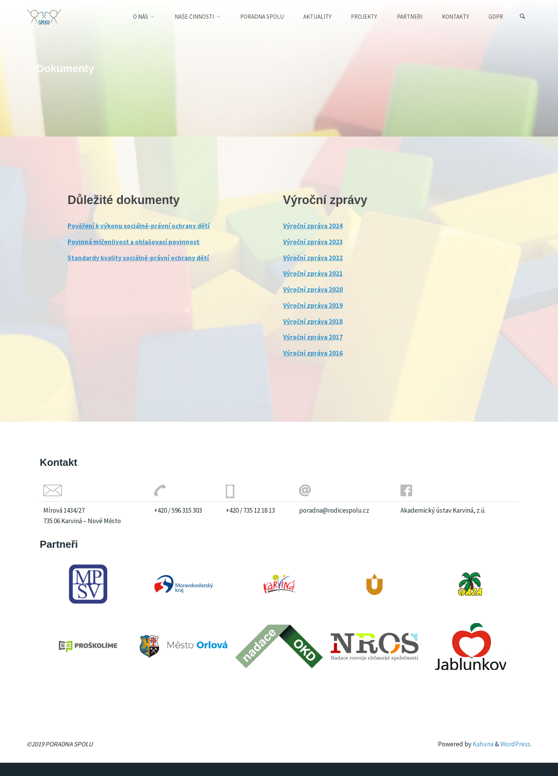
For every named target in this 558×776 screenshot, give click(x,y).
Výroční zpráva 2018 (313, 321)
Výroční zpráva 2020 (313, 289)
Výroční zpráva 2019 (313, 305)
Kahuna (482, 744)
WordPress (515, 744)
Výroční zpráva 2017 (313, 337)
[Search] (522, 16)
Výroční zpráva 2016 (313, 353)
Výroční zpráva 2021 (313, 273)
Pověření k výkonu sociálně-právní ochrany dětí (138, 226)
